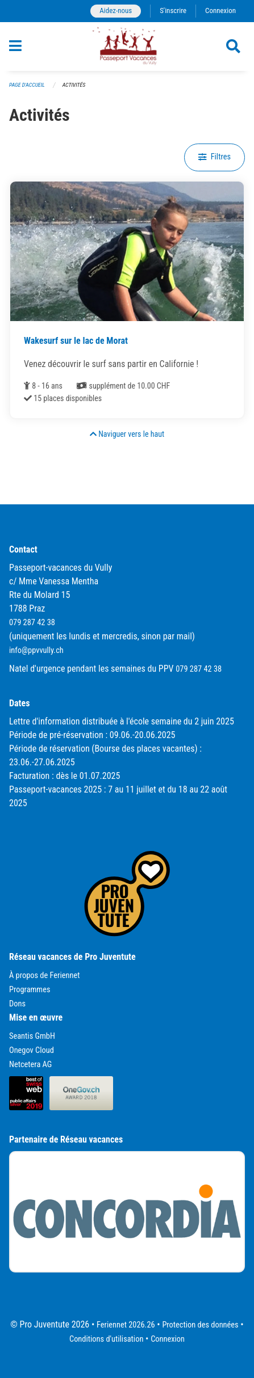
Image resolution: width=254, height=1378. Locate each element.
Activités (74, 85)
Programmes (30, 989)
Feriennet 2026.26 (126, 1325)
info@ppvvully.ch (36, 650)
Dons (17, 1004)
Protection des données (200, 1325)
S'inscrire (173, 10)
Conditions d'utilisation (106, 1339)
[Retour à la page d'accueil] (127, 46)
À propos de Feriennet (44, 975)
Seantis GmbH (32, 1036)
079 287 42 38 (32, 622)
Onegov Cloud (31, 1050)
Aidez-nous (115, 10)
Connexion (220, 10)
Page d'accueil (27, 85)
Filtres (214, 157)
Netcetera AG (30, 1064)
